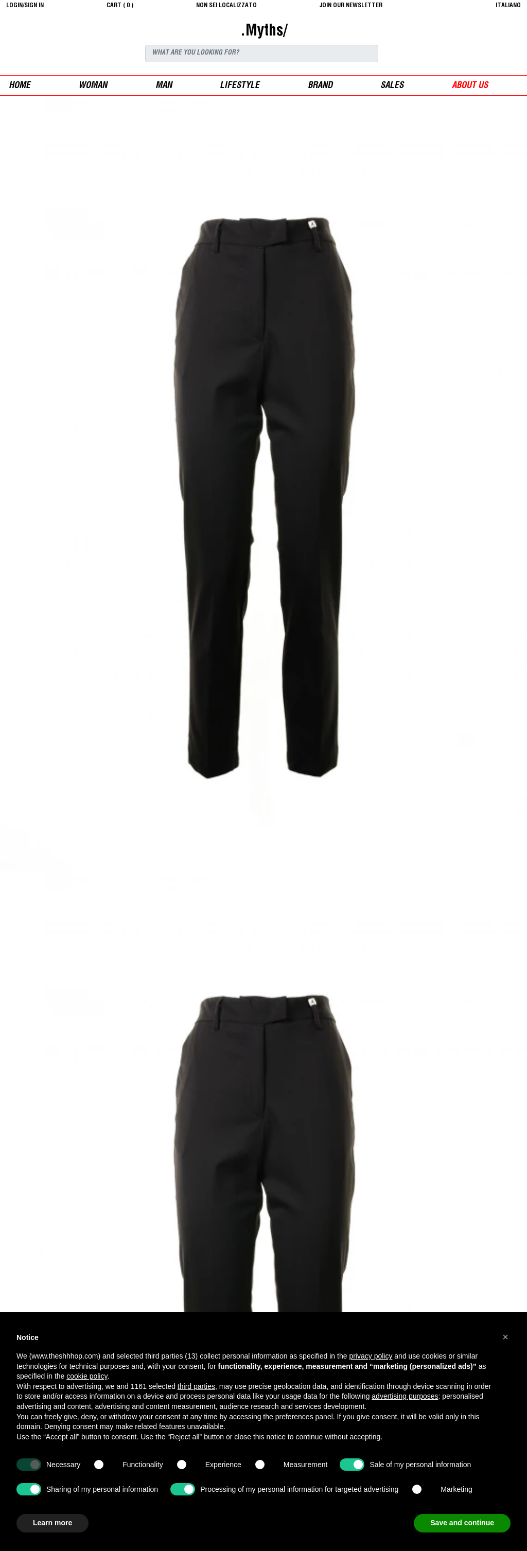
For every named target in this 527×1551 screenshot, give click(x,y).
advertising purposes (405, 1396)
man (163, 86)
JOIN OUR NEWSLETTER (351, 6)
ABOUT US (470, 86)
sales (391, 86)
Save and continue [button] (462, 1523)
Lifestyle (239, 86)
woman (92, 86)
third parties (196, 1386)
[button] (505, 1337)
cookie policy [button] (86, 1376)
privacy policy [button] (370, 1356)
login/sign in (25, 6)
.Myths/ (263, 32)
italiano (508, 6)
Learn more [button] (52, 1523)
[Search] (261, 53)
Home (19, 86)
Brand (320, 86)
